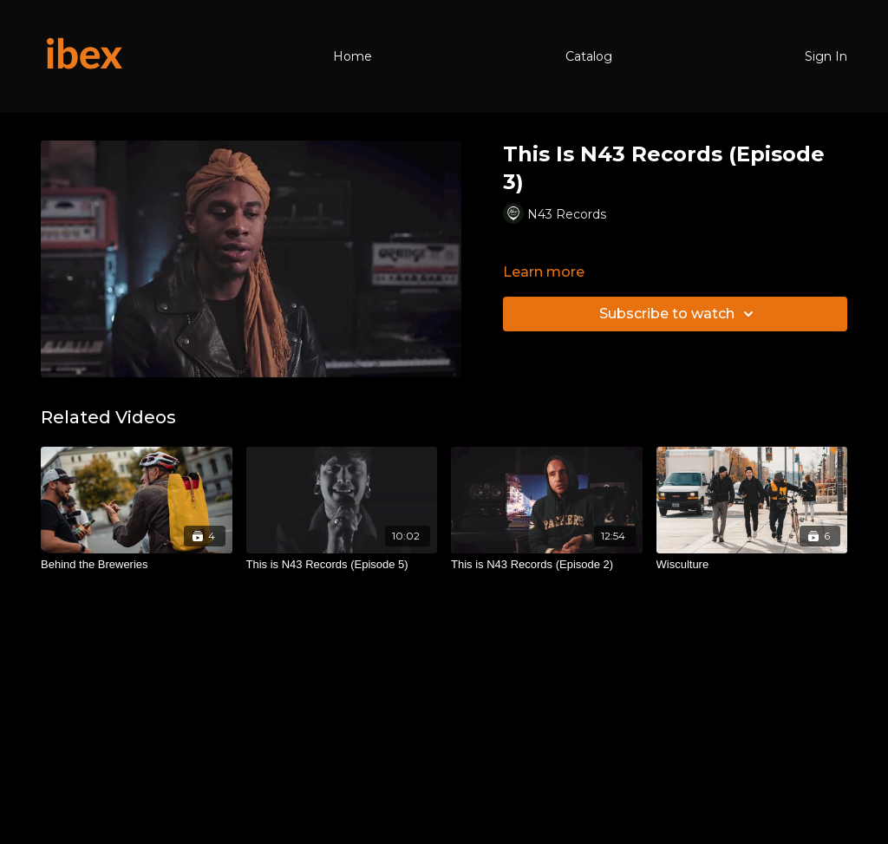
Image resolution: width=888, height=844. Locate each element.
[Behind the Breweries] (136, 564)
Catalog (588, 56)
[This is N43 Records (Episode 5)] (342, 564)
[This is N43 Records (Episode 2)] (547, 564)
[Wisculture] (752, 564)
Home (352, 56)
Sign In (826, 56)
